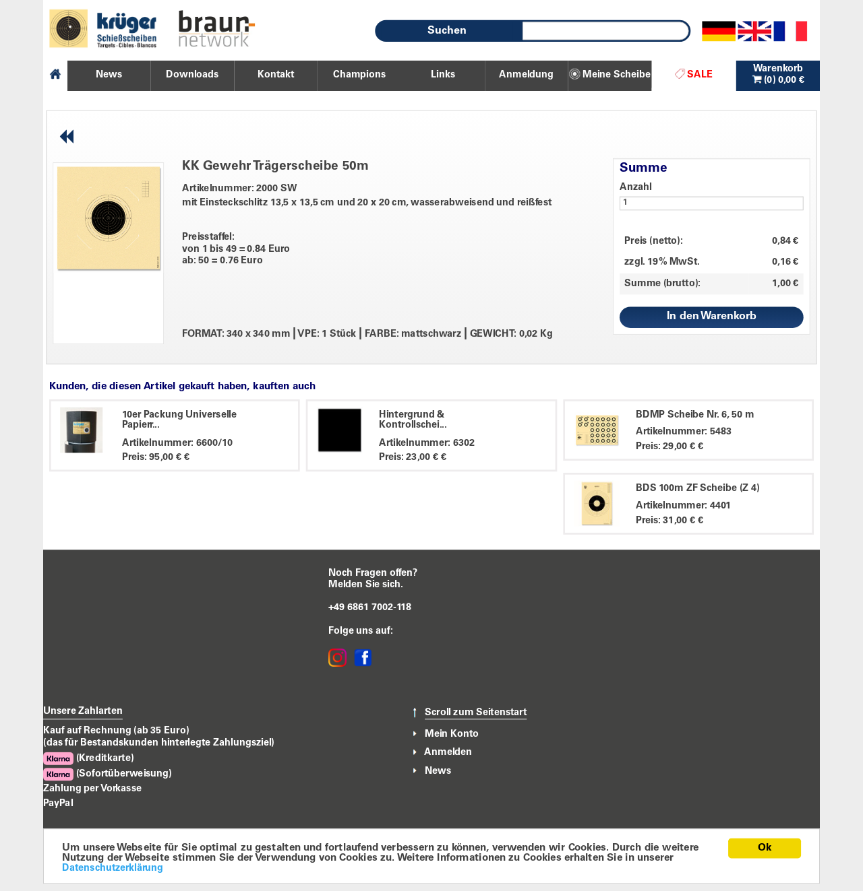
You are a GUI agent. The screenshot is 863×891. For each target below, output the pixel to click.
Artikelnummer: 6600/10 (177, 443)
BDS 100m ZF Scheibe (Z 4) (698, 488)
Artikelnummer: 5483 (684, 432)
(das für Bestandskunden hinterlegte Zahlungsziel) (158, 743)
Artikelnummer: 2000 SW (239, 188)
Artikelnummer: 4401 (683, 505)
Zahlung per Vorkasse (92, 789)
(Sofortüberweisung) (107, 774)
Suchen (447, 31)
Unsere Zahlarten (83, 711)
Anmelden (448, 752)
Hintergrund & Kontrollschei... (413, 420)
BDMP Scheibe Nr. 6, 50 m (695, 415)
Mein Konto (452, 734)
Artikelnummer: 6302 (427, 443)
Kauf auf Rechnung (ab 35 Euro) (116, 730)
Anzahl (636, 187)
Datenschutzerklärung (112, 868)
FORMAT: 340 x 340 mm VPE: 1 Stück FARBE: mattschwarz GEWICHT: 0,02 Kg (367, 334)
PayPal (58, 803)
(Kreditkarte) (88, 758)
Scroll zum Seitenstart (476, 713)
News (438, 770)
